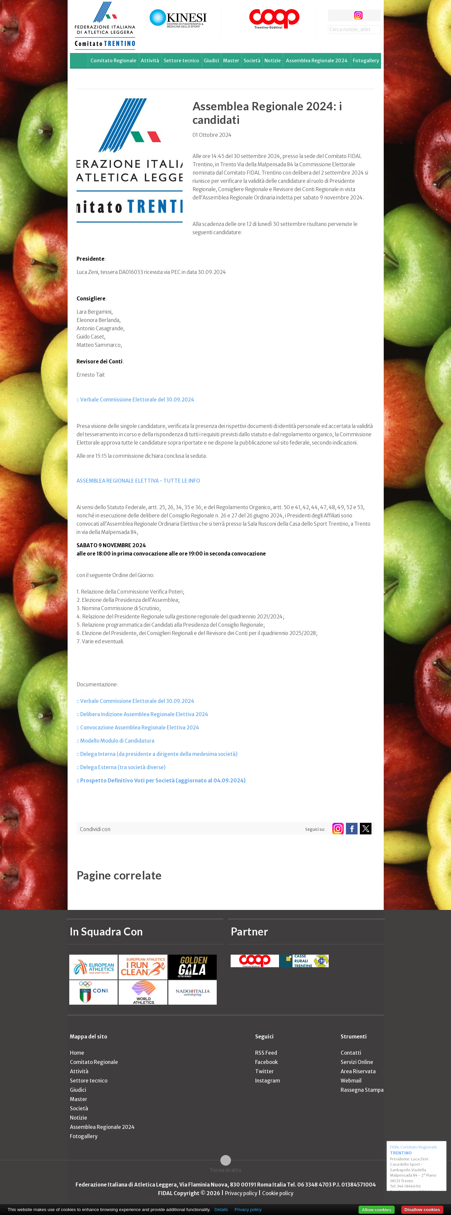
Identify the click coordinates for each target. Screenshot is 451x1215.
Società (252, 61)
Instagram (267, 1081)
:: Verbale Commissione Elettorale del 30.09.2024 (135, 399)
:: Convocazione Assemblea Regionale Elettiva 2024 (138, 727)
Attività (150, 61)
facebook (334, 15)
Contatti (351, 1053)
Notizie (272, 61)
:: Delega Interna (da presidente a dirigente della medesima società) (157, 754)
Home (77, 1053)
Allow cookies (376, 1209)
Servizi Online (357, 1062)
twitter (346, 15)
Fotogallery (366, 61)
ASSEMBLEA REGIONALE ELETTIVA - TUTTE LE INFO (138, 481)
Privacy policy (241, 1193)
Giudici (211, 61)
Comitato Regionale (113, 61)
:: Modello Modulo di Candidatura (115, 741)
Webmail (351, 1081)
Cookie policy (277, 1193)
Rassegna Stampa (362, 1090)
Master (231, 61)
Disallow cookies (422, 1209)
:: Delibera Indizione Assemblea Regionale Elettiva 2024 (142, 714)
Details (221, 1209)
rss (370, 15)
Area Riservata (358, 1071)
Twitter (264, 1071)
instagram (358, 15)
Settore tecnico (181, 61)
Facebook (266, 1062)
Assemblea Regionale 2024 (317, 61)
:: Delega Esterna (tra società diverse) (121, 767)
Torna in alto (225, 1170)
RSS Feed (266, 1053)
